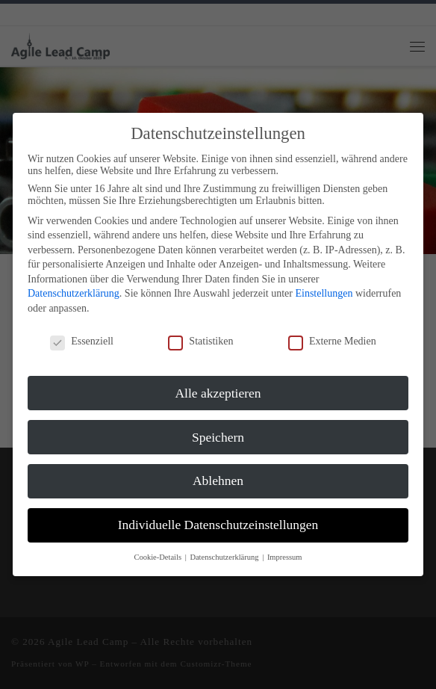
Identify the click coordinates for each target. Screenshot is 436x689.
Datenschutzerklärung (73, 293)
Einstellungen (323, 293)
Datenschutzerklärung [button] (225, 557)
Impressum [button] (284, 557)
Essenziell (81, 341)
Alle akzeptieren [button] (218, 393)
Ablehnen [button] (218, 480)
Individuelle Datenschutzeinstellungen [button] (218, 524)
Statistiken (200, 341)
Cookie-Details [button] (158, 557)
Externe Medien (332, 341)
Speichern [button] (218, 437)
